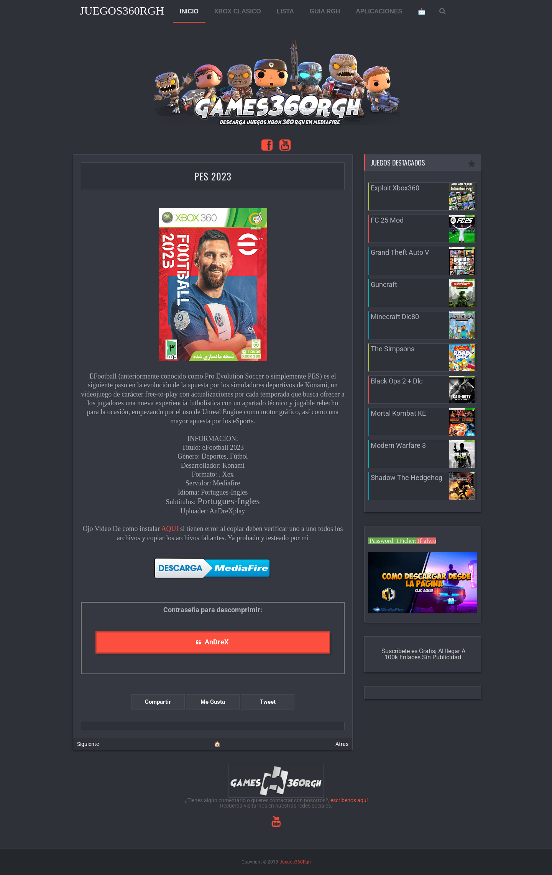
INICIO (189, 11)
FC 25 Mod (387, 220)
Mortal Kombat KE (398, 413)
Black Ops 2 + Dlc (396, 381)
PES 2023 (213, 176)
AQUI (170, 529)
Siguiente (88, 744)
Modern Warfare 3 (398, 445)
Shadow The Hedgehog (406, 478)
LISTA (285, 11)
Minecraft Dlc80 (395, 317)
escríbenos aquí (349, 800)
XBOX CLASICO (237, 11)
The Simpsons (392, 349)
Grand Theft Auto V (400, 252)
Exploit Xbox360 (395, 188)
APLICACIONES (379, 11)
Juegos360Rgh (122, 10)
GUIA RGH (325, 11)
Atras (341, 744)
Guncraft (384, 284)
